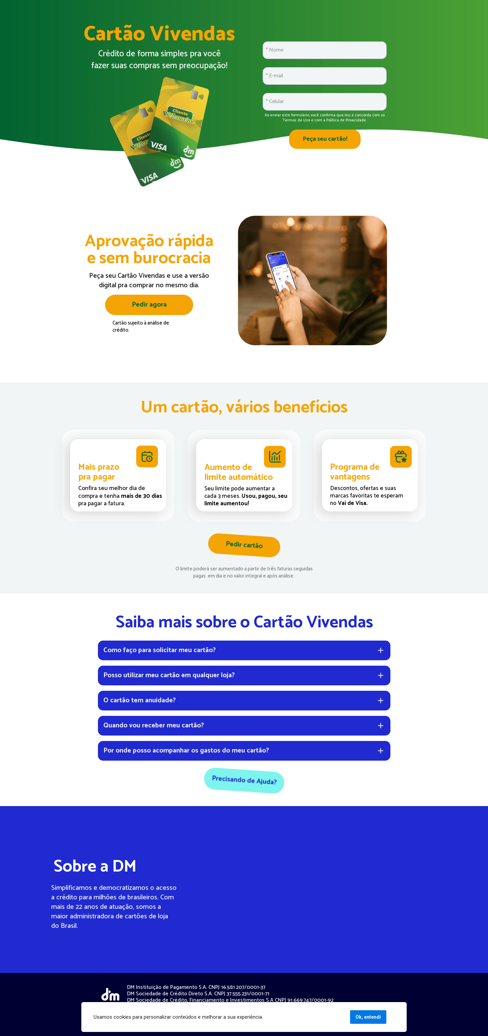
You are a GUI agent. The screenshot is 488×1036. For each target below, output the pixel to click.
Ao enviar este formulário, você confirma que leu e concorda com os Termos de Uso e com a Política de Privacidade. (325, 117)
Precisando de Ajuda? (244, 780)
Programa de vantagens (356, 472)
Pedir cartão (243, 545)
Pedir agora (148, 304)
